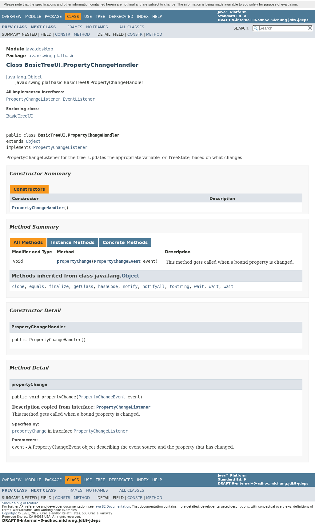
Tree (100, 16)
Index (143, 16)
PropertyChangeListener (33, 99)
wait (199, 286)
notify (130, 286)
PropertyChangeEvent (117, 261)
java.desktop (39, 49)
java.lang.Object (24, 77)
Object (33, 141)
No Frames (97, 27)
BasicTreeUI (19, 116)
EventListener (79, 99)
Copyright (9, 513)
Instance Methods (72, 242)
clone (18, 286)
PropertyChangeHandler (38, 207)
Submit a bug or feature (20, 503)
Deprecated (121, 16)
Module (33, 16)
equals (36, 286)
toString (179, 286)
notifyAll (153, 286)
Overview (12, 16)
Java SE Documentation (112, 506)
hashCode (108, 286)
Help (157, 16)
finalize (59, 286)
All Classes (131, 27)
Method (82, 34)
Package (53, 16)
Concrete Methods (125, 242)
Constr (62, 34)
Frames (74, 27)
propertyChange (74, 261)
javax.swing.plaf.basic (50, 55)
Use (88, 16)
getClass (83, 286)
